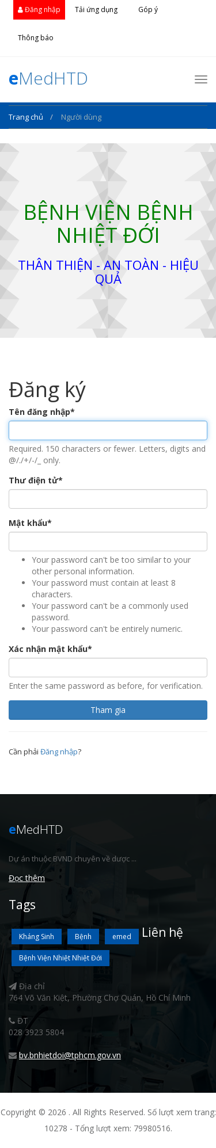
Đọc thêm (27, 877)
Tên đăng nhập (42, 411)
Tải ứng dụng (96, 9)
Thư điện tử (36, 480)
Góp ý (148, 9)
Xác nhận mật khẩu (50, 648)
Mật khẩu (30, 522)
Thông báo (36, 38)
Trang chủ (27, 117)
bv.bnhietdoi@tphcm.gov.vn (70, 1055)
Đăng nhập (39, 9)
